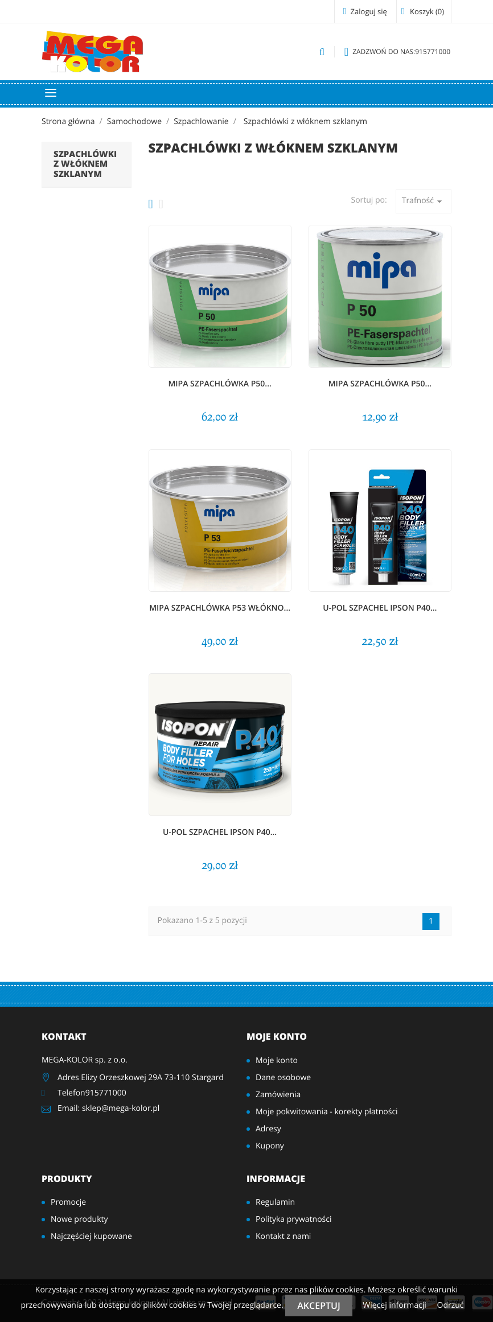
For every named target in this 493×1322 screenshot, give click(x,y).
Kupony (270, 1145)
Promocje (68, 1202)
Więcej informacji (395, 1305)
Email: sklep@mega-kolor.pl (108, 1108)
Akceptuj (318, 1305)
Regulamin (275, 1202)
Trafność (423, 201)
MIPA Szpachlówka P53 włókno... (219, 608)
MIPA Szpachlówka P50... (220, 383)
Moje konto (276, 1036)
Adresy (268, 1128)
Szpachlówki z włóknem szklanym (85, 164)
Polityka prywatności (294, 1219)
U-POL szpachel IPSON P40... (380, 608)
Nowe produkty (79, 1219)
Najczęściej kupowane (91, 1236)
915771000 (397, 51)
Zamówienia (278, 1094)
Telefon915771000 (91, 1093)
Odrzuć (450, 1305)
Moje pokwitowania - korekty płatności (327, 1111)
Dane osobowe (283, 1077)
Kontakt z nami (283, 1236)
